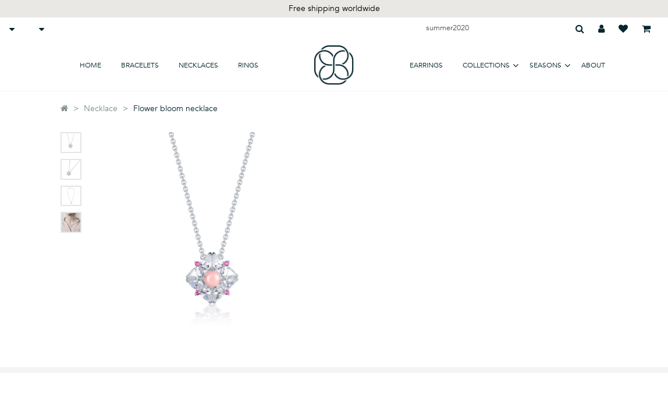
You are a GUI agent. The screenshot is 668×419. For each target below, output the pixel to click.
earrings (426, 65)
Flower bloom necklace (175, 108)
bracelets (140, 65)
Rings (248, 65)
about (593, 65)
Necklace (101, 108)
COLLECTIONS (486, 65)
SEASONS (546, 65)
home (90, 65)
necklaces (198, 65)
